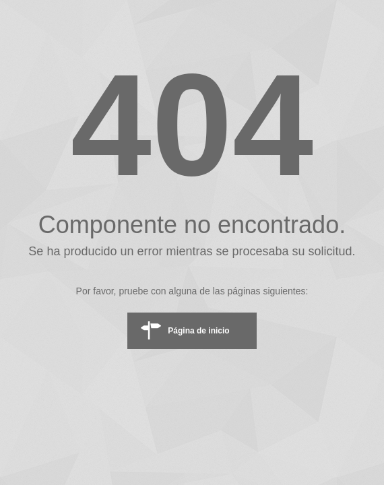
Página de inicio (198, 330)
